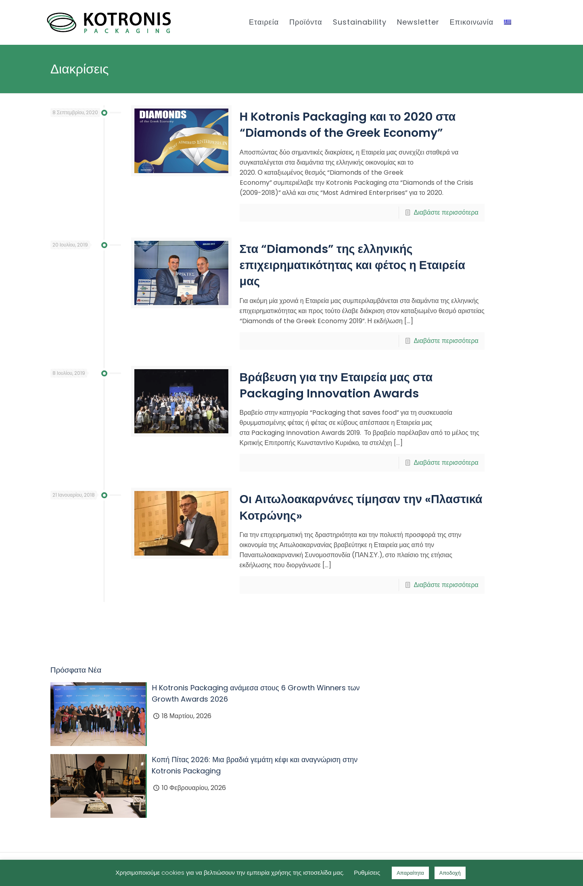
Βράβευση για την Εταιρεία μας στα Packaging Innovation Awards (336, 385)
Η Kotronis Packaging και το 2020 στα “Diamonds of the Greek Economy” (348, 125)
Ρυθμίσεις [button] (367, 872)
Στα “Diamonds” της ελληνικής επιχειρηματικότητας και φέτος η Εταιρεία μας (352, 265)
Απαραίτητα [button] (410, 873)
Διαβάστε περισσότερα (446, 212)
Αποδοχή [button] (450, 873)
